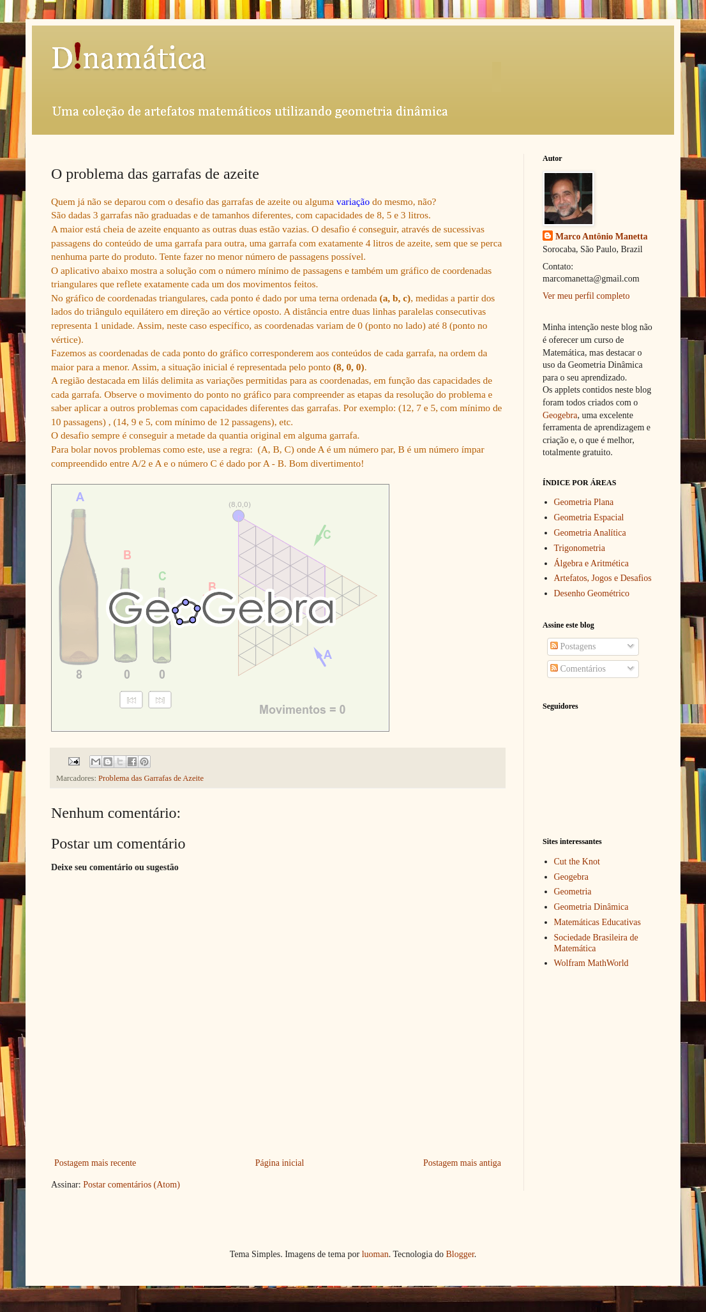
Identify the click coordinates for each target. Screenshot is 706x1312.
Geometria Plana (584, 502)
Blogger (460, 1254)
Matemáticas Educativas (597, 922)
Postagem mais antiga (462, 1163)
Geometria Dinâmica (591, 907)
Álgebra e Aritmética (591, 563)
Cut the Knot (577, 861)
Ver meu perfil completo (586, 296)
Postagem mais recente (95, 1163)
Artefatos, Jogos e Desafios (603, 578)
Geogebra (560, 415)
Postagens (573, 646)
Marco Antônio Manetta (601, 236)
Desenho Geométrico (592, 593)
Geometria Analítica (590, 533)
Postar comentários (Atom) (131, 1184)
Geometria (573, 891)
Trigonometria (579, 548)
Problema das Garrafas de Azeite (151, 778)
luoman (375, 1254)
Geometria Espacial (589, 517)
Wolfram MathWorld (591, 963)
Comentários (578, 669)
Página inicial (279, 1163)
